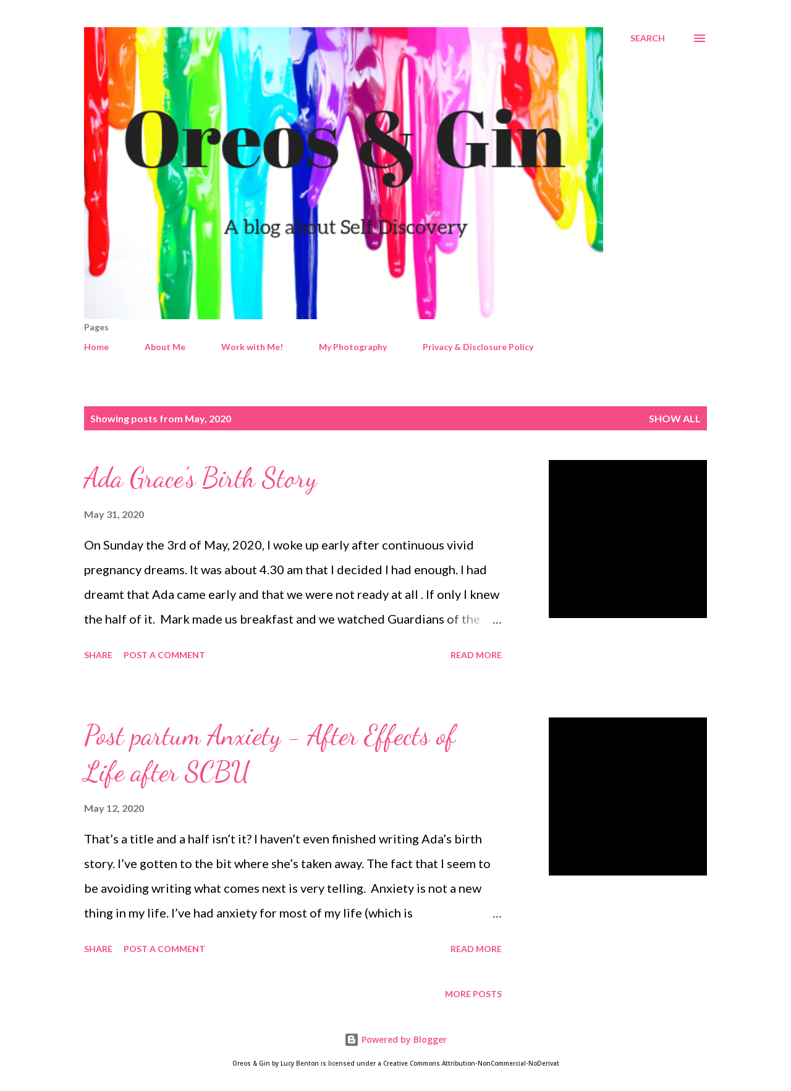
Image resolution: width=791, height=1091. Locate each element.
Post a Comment (164, 655)
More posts (473, 994)
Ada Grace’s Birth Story (200, 478)
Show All (675, 418)
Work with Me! (252, 346)
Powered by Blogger (395, 1039)
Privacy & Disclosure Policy (478, 346)
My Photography (353, 346)
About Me (165, 346)
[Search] (647, 38)
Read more (476, 655)
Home (96, 346)
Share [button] (98, 655)
